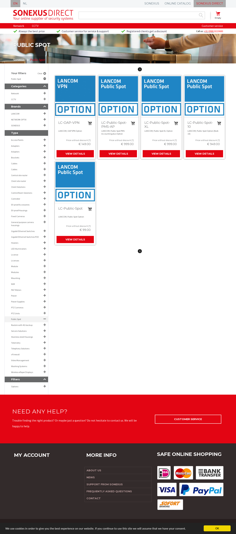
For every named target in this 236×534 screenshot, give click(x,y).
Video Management (20, 360)
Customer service (212, 26)
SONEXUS (151, 3)
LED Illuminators (18, 248)
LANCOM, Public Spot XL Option (158, 131)
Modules (15, 272)
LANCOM (15, 113)
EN (15, 3)
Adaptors (15, 151)
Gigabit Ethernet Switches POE (25, 237)
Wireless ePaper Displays (22, 372)
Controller (15, 198)
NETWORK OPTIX (18, 119)
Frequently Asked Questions (109, 491)
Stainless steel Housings (22, 337)
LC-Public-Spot (70, 208)
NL (25, 3)
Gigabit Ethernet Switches (23, 231)
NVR (13, 284)
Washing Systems (19, 366)
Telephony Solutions (20, 348)
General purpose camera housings (22, 224)
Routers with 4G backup (21, 325)
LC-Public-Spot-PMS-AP (114, 125)
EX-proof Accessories (20, 204)
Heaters (14, 242)
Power (14, 295)
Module (14, 266)
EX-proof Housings (19, 210)
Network (18, 26)
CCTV (35, 26)
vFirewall (15, 354)
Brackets (15, 157)
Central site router (19, 175)
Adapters (15, 146)
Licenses (15, 260)
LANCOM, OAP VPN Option (70, 131)
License (14, 254)
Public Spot (16, 79)
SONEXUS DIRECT (209, 3)
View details (75, 153)
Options (14, 386)
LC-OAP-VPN (69, 123)
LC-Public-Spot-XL (157, 125)
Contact (94, 498)
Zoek (201, 15)
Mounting (15, 278)
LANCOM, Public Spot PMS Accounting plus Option (113, 132)
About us (94, 470)
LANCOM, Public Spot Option (71, 216)
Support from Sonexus (105, 484)
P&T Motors (16, 290)
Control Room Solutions (21, 192)
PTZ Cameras (17, 307)
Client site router (18, 181)
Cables (14, 163)
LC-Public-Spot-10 (200, 125)
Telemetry (15, 342)
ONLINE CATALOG (178, 3)
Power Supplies (18, 301)
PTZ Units (15, 313)
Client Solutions (18, 187)
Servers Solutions (19, 331)
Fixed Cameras (18, 216)
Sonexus (18, 60)
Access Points (17, 140)
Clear (40, 73)
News (91, 477)
